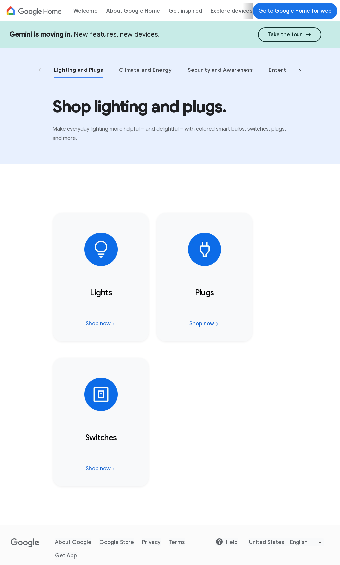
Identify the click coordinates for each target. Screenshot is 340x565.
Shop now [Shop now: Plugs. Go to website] (204, 325)
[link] (289, 34)
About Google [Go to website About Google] (73, 542)
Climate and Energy (145, 70)
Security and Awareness (220, 70)
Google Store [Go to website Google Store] (116, 542)
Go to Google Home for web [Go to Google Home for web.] (295, 11)
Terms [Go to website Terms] (177, 542)
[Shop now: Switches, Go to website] (101, 423)
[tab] (86, 70)
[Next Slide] (299, 71)
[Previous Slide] (39, 71)
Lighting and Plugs (78, 70)
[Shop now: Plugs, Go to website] (204, 278)
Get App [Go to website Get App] (66, 555)
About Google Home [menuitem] (133, 11)
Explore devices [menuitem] (231, 11)
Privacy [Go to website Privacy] (151, 542)
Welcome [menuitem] (85, 11)
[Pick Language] (286, 542)
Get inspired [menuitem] (185, 11)
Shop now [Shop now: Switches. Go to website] (101, 470)
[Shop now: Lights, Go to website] (101, 278)
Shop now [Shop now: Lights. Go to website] (101, 325)
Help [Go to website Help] (226, 542)
